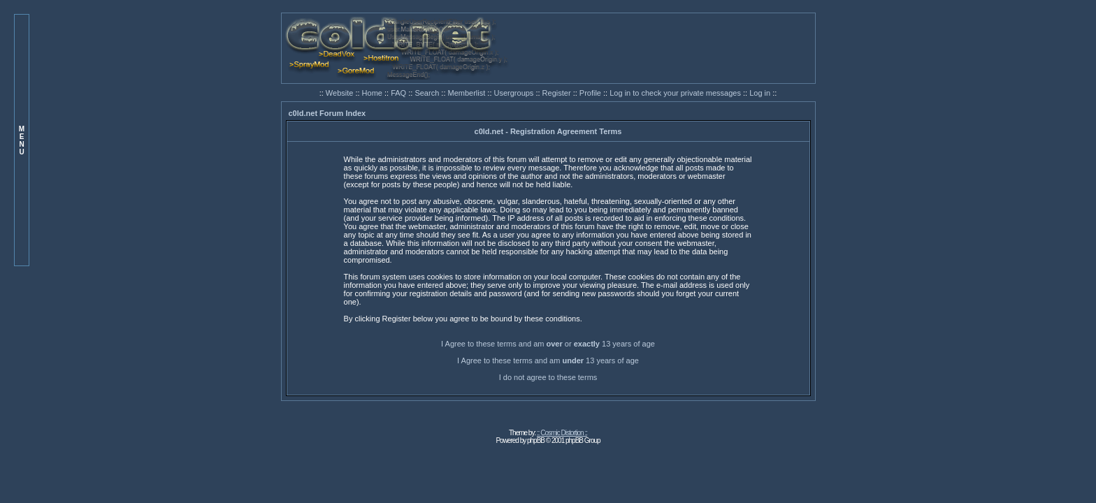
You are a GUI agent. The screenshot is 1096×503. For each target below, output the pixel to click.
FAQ (399, 93)
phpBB (536, 440)
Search (427, 93)
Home (373, 93)
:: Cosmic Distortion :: (562, 433)
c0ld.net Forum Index (327, 113)
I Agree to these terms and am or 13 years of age (548, 344)
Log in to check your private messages (676, 93)
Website (341, 93)
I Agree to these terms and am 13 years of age (548, 360)
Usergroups (515, 93)
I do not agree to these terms (548, 377)
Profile (591, 93)
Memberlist (468, 93)
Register (557, 93)
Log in (759, 93)
